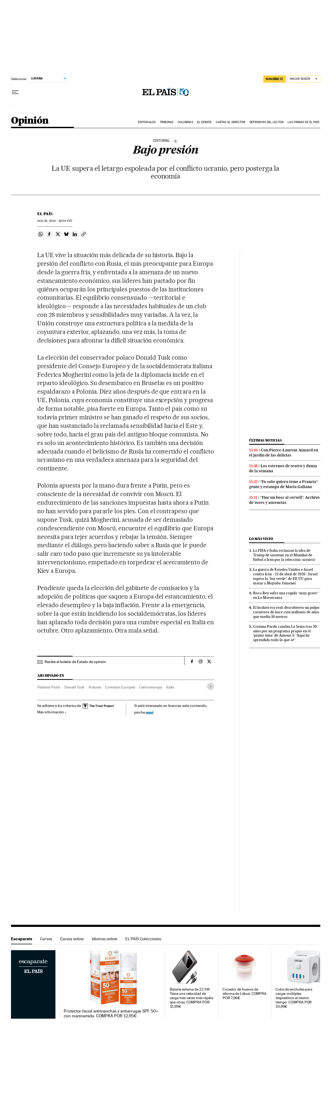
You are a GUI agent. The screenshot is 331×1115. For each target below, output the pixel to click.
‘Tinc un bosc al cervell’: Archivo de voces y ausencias (284, 500)
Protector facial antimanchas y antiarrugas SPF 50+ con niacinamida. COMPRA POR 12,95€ (111, 1013)
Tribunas (167, 122)
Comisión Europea (120, 687)
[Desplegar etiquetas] (210, 686)
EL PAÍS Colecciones (143, 939)
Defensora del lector (267, 122)
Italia (170, 687)
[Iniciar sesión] (303, 79)
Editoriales (147, 122)
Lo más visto (261, 539)
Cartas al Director (231, 122)
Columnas (185, 122)
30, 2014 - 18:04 (54, 221)
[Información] (175, 141)
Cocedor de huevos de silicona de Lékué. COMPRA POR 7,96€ (244, 993)
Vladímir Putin (48, 687)
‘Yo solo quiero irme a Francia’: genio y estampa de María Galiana (283, 484)
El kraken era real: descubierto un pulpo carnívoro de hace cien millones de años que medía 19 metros (286, 612)
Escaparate (21, 939)
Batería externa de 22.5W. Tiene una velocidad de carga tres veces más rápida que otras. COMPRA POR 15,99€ (191, 998)
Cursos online (72, 939)
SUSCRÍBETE (274, 79)
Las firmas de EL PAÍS (303, 122)
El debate (204, 122)
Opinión (30, 121)
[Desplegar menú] (15, 92)
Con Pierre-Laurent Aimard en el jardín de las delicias (283, 453)
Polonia (95, 687)
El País (44, 213)
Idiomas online (104, 939)
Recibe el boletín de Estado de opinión (75, 662)
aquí (149, 712)
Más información (51, 712)
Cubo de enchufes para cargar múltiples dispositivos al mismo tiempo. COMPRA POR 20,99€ (294, 998)
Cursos (46, 939)
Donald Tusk (74, 687)
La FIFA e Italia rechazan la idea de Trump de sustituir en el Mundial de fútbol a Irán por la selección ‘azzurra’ (284, 555)
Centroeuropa (150, 687)
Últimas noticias (265, 440)
